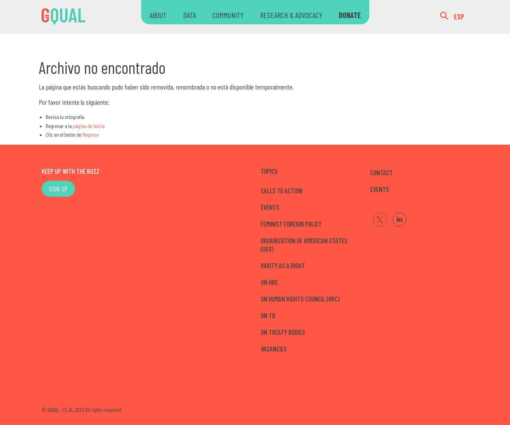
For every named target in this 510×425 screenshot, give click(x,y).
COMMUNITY (228, 15)
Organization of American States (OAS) (304, 244)
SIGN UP (58, 189)
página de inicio (89, 125)
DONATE (350, 15)
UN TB (268, 315)
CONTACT (381, 172)
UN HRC (269, 282)
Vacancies (274, 349)
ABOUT (157, 15)
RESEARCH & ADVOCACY (291, 15)
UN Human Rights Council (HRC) (300, 299)
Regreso (91, 134)
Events (270, 207)
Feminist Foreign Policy (291, 224)
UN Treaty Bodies (283, 332)
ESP (459, 16)
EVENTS (379, 189)
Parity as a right (283, 265)
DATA (189, 15)
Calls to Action (281, 190)
